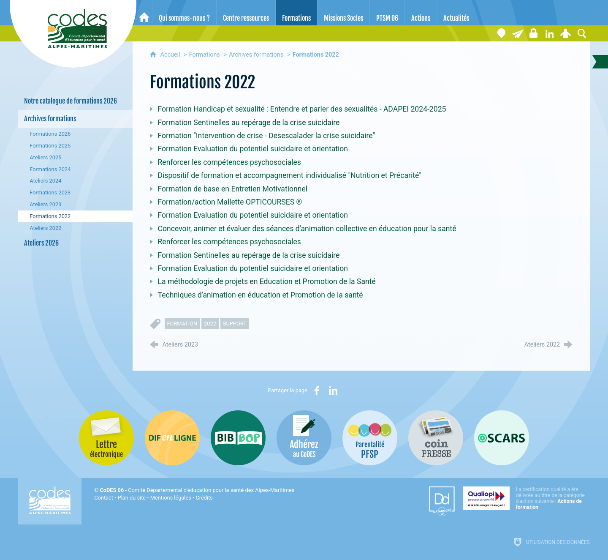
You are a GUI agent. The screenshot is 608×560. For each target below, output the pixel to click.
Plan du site (132, 497)
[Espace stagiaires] (534, 33)
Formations (204, 54)
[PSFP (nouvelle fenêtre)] (369, 437)
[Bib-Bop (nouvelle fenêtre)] (238, 437)
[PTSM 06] (387, 12)
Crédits (204, 497)
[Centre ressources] (246, 12)
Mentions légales (170, 497)
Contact (103, 497)
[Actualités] (456, 12)
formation (182, 323)
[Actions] (421, 12)
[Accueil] (144, 12)
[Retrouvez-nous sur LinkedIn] (550, 33)
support (235, 323)
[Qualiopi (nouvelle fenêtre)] (526, 498)
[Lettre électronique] (518, 33)
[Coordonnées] (502, 33)
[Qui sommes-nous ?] (184, 12)
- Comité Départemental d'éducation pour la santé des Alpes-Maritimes (197, 490)
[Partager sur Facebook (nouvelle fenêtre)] (316, 390)
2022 (210, 323)
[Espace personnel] (566, 33)
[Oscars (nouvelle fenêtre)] (501, 437)
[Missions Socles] (343, 12)
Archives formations (256, 54)
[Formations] (296, 12)
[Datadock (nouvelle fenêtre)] (442, 501)
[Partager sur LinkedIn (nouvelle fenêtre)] (333, 390)
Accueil (171, 54)
